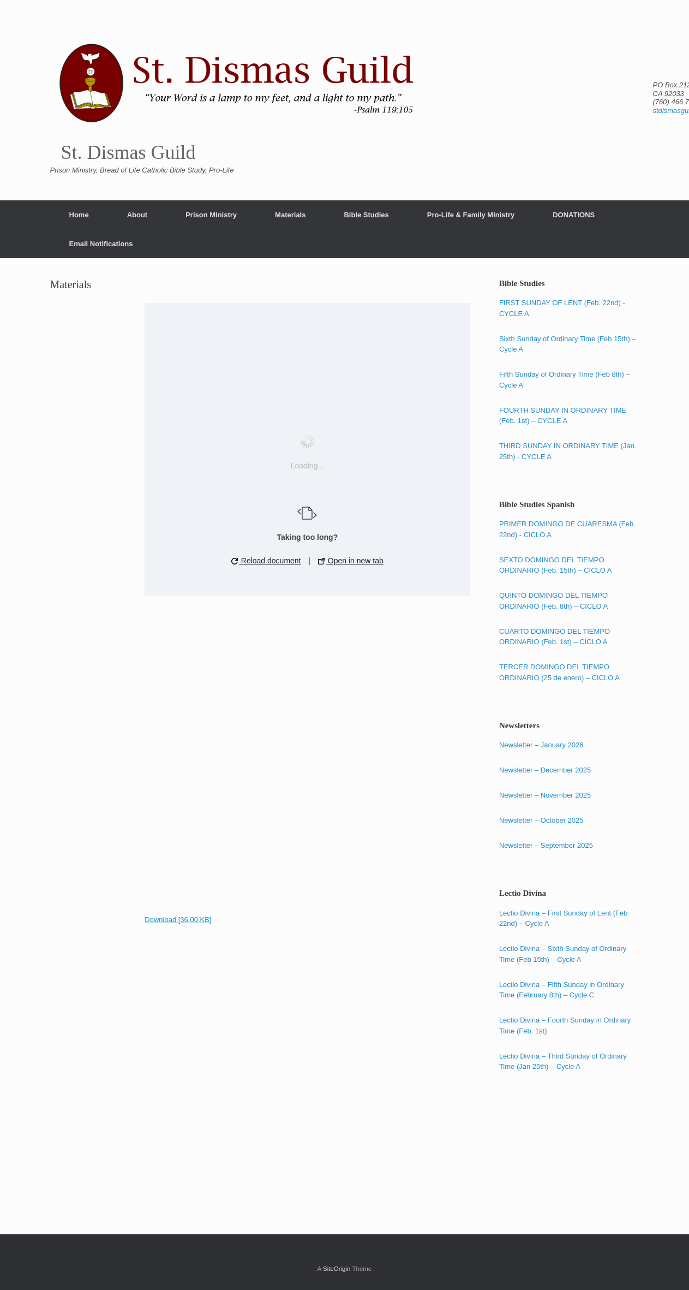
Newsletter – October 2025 (541, 820)
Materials (290, 215)
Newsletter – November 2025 (545, 795)
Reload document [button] (266, 560)
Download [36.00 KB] (178, 920)
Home (79, 215)
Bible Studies (366, 215)
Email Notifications (101, 244)
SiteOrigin (337, 1268)
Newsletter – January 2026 (541, 745)
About (137, 215)
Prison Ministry (211, 215)
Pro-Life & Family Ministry (470, 215)
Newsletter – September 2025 (546, 845)
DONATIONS (574, 215)
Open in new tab (351, 560)
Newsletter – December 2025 (545, 770)
